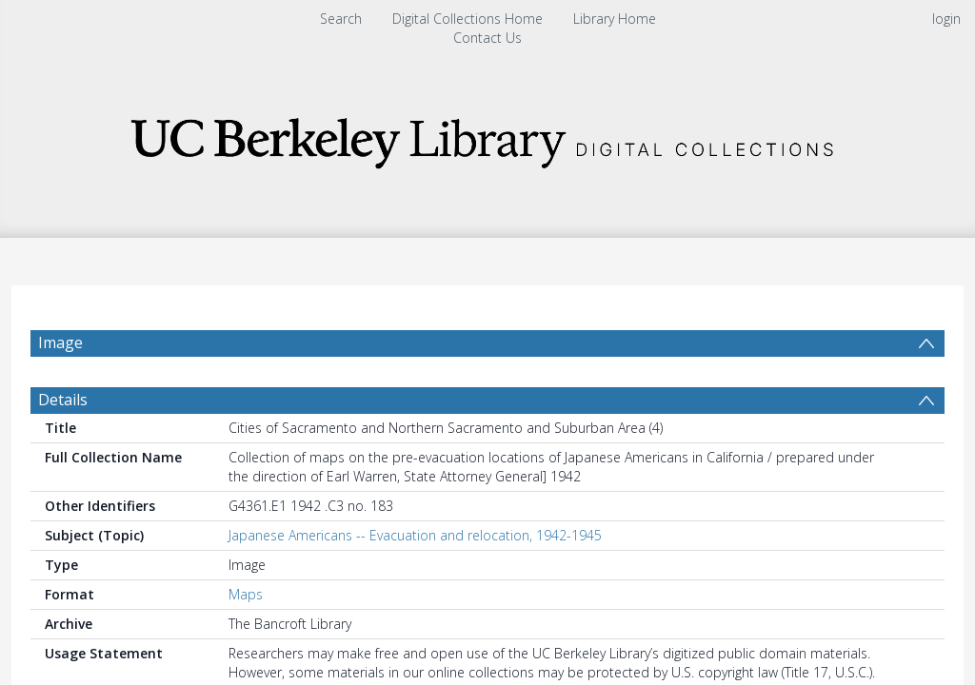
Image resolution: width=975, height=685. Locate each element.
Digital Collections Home (467, 19)
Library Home (614, 19)
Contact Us (487, 38)
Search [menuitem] (341, 19)
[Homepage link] (487, 137)
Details (63, 399)
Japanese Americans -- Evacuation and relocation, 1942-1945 (415, 535)
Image (60, 342)
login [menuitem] (946, 19)
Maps (246, 594)
